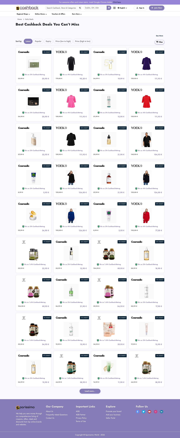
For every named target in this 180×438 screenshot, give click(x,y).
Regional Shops (22, 14)
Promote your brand (113, 411)
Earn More (76, 14)
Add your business (113, 414)
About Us (49, 411)
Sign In (140, 8)
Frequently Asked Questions (57, 414)
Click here (117, 2)
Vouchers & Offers (58, 14)
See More (159, 36)
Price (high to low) (82, 41)
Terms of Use (81, 421)
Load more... (90, 391)
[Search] (63, 8)
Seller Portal (110, 418)
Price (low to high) (63, 41)
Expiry (48, 41)
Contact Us (50, 418)
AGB (77, 411)
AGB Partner (81, 414)
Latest (28, 41)
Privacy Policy (81, 418)
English (121, 8)
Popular (38, 41)
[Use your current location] (109, 8)
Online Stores (40, 14)
